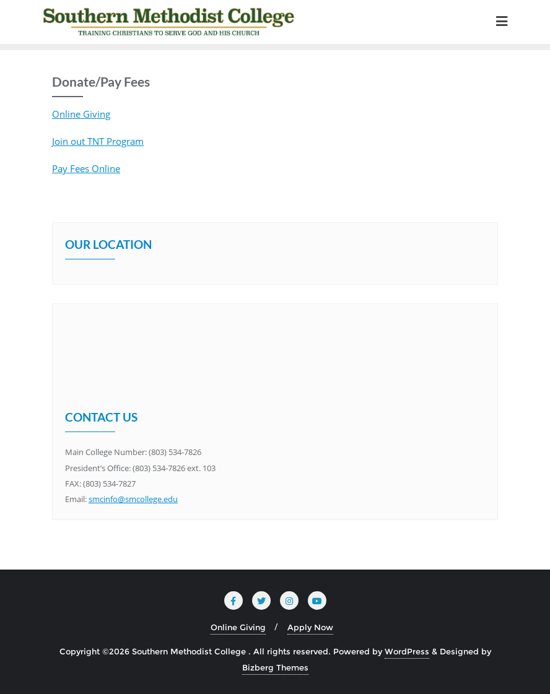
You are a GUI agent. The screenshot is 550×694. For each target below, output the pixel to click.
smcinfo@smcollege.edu (133, 499)
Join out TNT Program (98, 141)
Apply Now (310, 627)
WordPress (407, 651)
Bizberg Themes (275, 667)
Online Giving (81, 114)
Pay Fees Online (86, 168)
